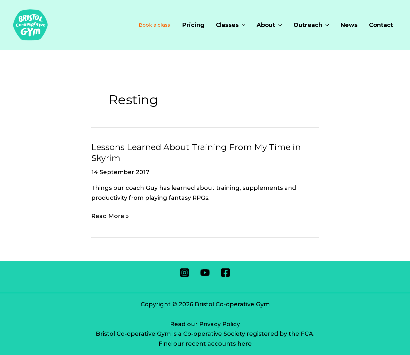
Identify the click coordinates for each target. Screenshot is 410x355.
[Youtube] (205, 272)
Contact (381, 25)
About (269, 25)
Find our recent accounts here (205, 343)
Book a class (154, 25)
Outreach (311, 25)
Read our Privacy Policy (205, 324)
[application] (242, 25)
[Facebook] (225, 272)
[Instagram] (184, 272)
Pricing (193, 25)
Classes (230, 25)
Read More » (110, 216)
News (348, 25)
